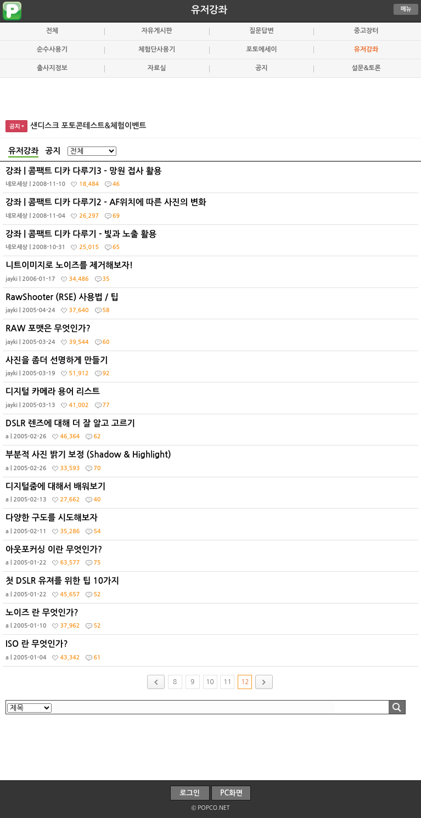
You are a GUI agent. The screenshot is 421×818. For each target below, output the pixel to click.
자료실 (157, 68)
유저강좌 (209, 10)
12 (245, 682)
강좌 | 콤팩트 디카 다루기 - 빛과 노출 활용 (211, 243)
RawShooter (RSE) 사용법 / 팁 (211, 306)
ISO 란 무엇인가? (211, 653)
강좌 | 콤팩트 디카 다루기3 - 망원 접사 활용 (211, 180)
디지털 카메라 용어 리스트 (211, 400)
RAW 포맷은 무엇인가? (211, 337)
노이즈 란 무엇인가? (211, 621)
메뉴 (406, 9)
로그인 (189, 793)
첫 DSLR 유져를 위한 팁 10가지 (211, 590)
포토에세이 (261, 49)
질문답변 (261, 30)
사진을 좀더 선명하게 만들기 (211, 369)
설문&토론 (365, 68)
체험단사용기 (156, 49)
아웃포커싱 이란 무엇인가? (211, 558)
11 (227, 682)
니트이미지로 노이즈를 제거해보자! (211, 274)
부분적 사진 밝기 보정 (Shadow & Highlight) (211, 463)
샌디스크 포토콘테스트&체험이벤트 (88, 125)
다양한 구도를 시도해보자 (211, 527)
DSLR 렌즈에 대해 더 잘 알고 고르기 (211, 432)
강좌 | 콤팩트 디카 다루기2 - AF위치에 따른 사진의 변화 (211, 211)
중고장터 (366, 30)
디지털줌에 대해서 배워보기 (211, 495)
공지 (261, 68)
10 (210, 682)
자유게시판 (157, 30)
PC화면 (231, 793)
